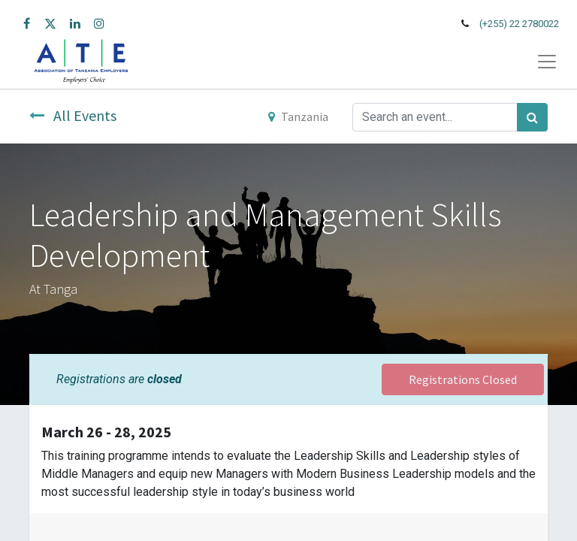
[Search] (532, 117)
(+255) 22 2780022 (519, 23)
